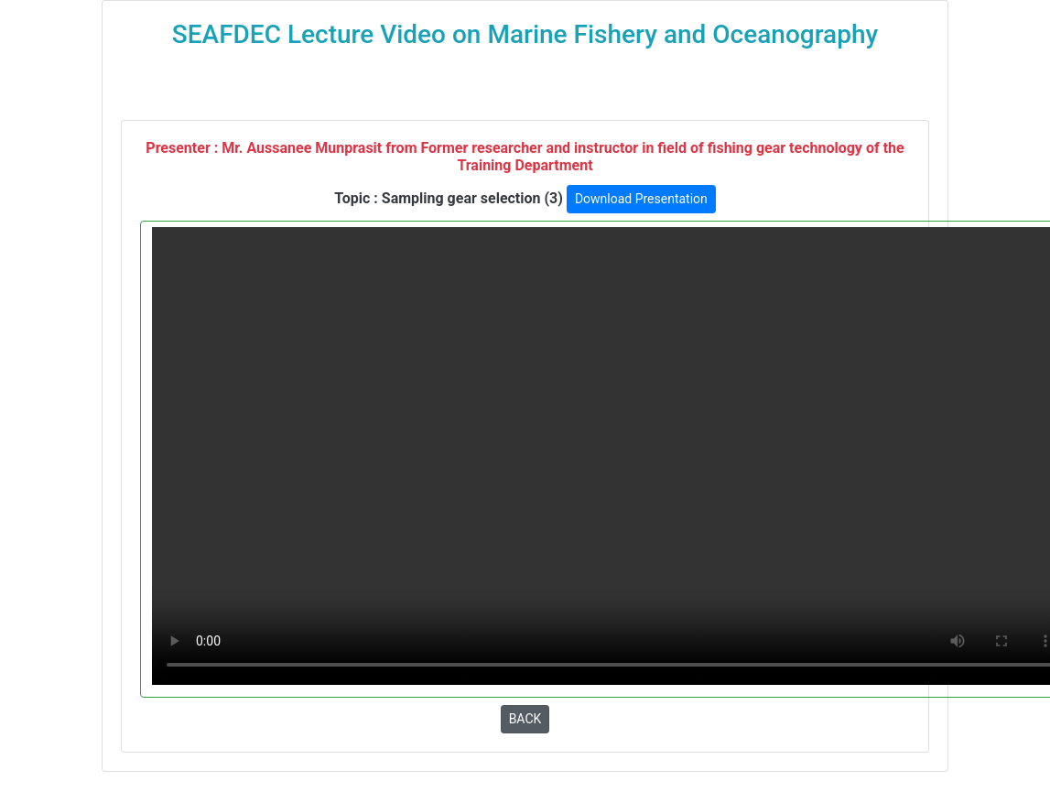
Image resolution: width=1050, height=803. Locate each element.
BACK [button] (525, 718)
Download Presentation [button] (641, 198)
